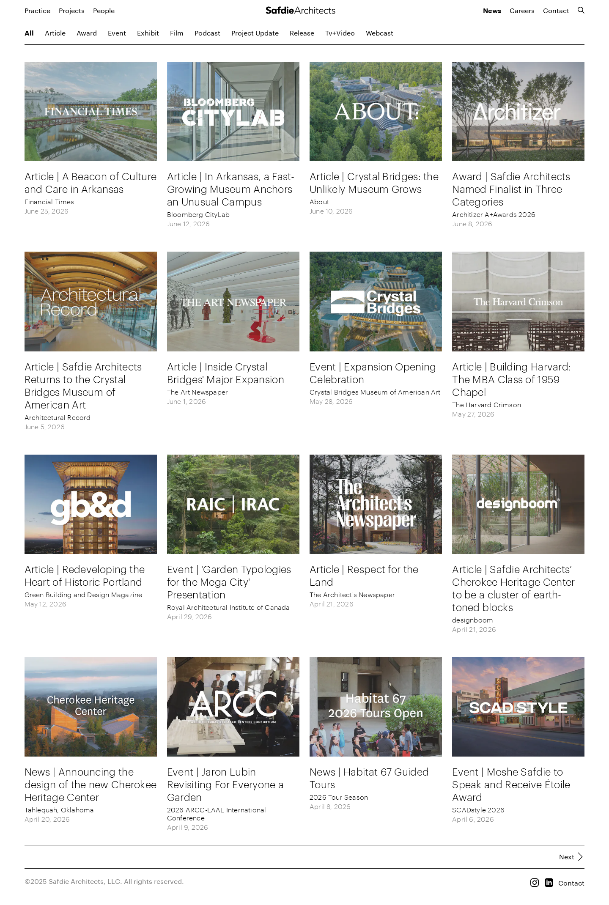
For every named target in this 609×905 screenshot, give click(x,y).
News (492, 11)
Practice (37, 10)
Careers (522, 10)
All (29, 33)
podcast (207, 33)
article (55, 33)
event (117, 33)
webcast (379, 33)
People (104, 10)
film (177, 33)
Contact (556, 10)
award (87, 33)
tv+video (340, 33)
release (302, 33)
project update (255, 33)
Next (567, 857)
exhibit (148, 33)
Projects (72, 10)
